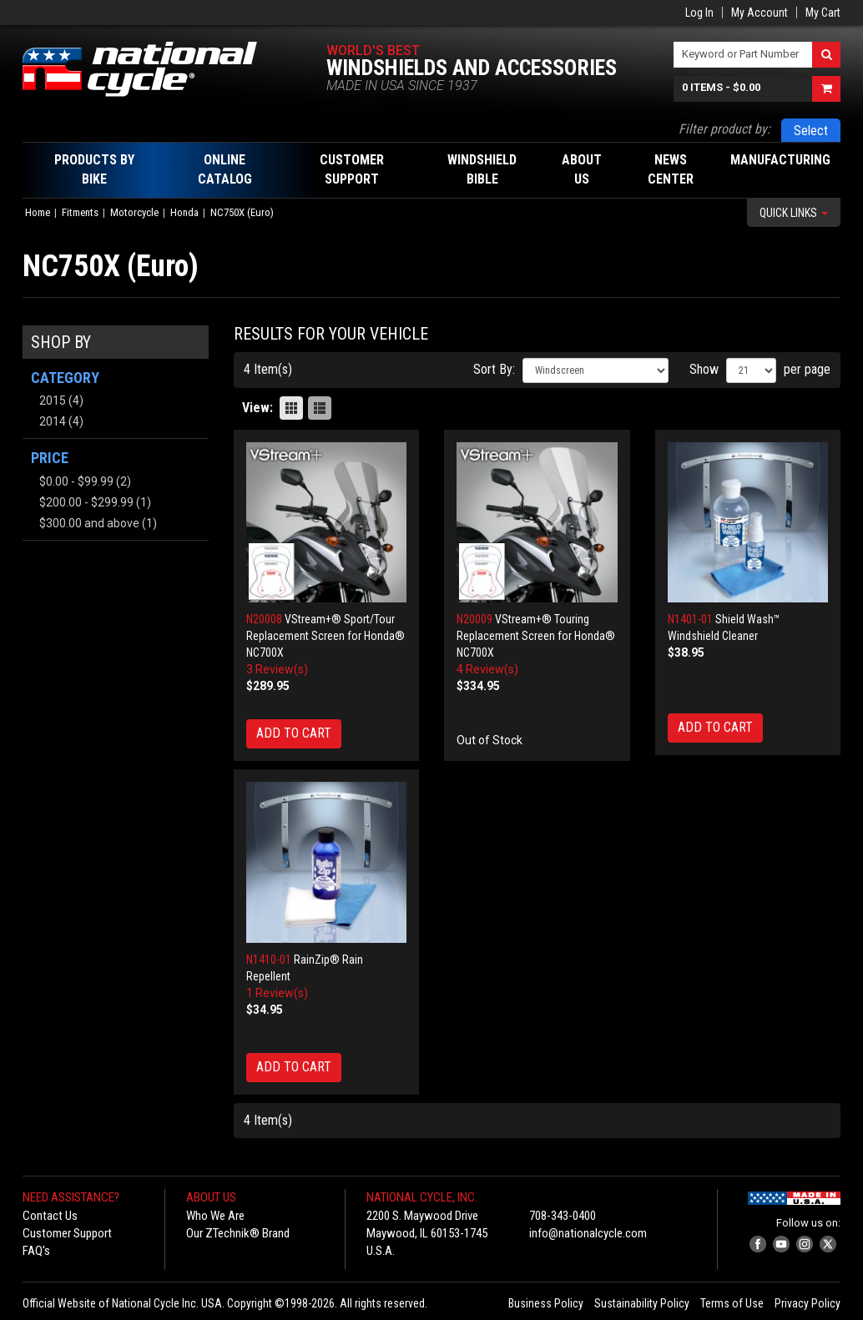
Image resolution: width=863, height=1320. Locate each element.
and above (89, 523)
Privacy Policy (807, 1303)
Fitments (80, 212)
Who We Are (215, 1215)
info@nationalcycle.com (588, 1233)
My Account (759, 12)
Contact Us (50, 1215)
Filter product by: (724, 129)
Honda (184, 212)
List (319, 408)
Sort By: (494, 369)
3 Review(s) (277, 669)
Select (811, 131)
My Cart (822, 12)
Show (704, 369)
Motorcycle (134, 212)
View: (257, 408)
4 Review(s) (487, 669)
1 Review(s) (277, 993)
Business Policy (545, 1303)
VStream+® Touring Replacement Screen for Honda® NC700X (536, 635)
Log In (699, 12)
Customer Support (67, 1233)
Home (37, 212)
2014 (52, 421)
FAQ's (36, 1250)
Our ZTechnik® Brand (238, 1233)
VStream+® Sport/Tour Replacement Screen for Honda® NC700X (325, 635)
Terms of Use (732, 1303)
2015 (52, 400)
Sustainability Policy (641, 1303)
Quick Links (794, 212)
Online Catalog (225, 169)
